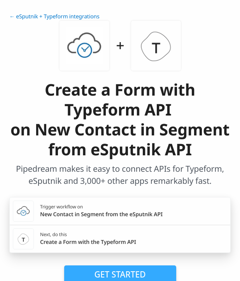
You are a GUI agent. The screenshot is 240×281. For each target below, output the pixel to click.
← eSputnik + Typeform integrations (54, 16)
